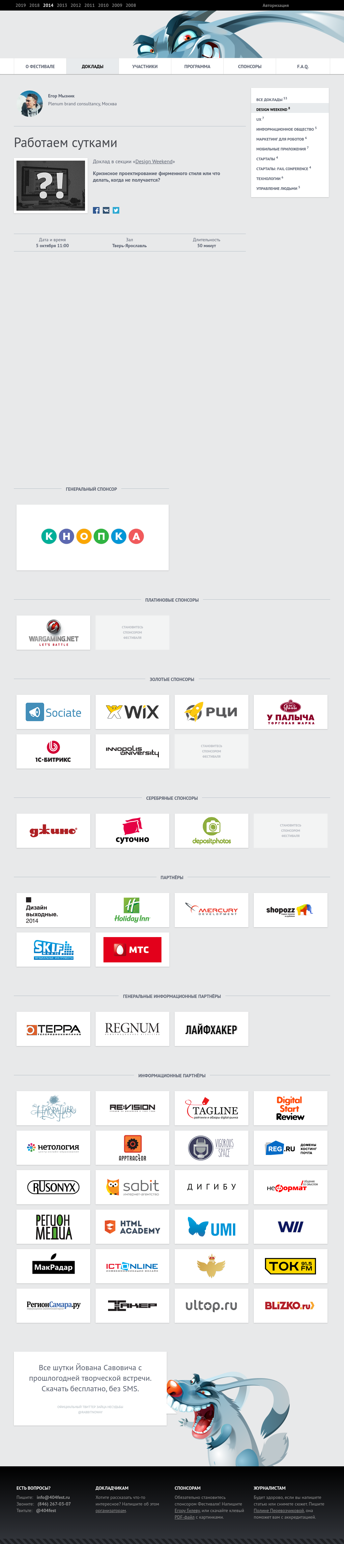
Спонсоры (249, 66)
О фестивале (40, 66)
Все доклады (271, 99)
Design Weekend (273, 109)
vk (106, 210)
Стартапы (267, 158)
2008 (131, 5)
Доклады (92, 66)
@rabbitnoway (90, 1412)
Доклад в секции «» (134, 161)
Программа (198, 66)
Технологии (269, 178)
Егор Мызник (61, 96)
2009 (117, 5)
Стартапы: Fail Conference (283, 168)
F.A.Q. (303, 66)
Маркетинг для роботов (281, 139)
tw (116, 210)
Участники (145, 66)
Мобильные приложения (282, 148)
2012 (76, 5)
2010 (103, 5)
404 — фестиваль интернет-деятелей (40, 34)
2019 (20, 5)
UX (260, 119)
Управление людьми (278, 188)
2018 (34, 5)
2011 (89, 5)
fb (96, 210)
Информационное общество (286, 129)
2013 (62, 5)
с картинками (199, 1517)
